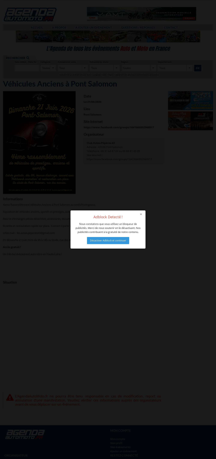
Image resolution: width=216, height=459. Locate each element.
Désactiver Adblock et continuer (108, 240)
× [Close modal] (141, 214)
